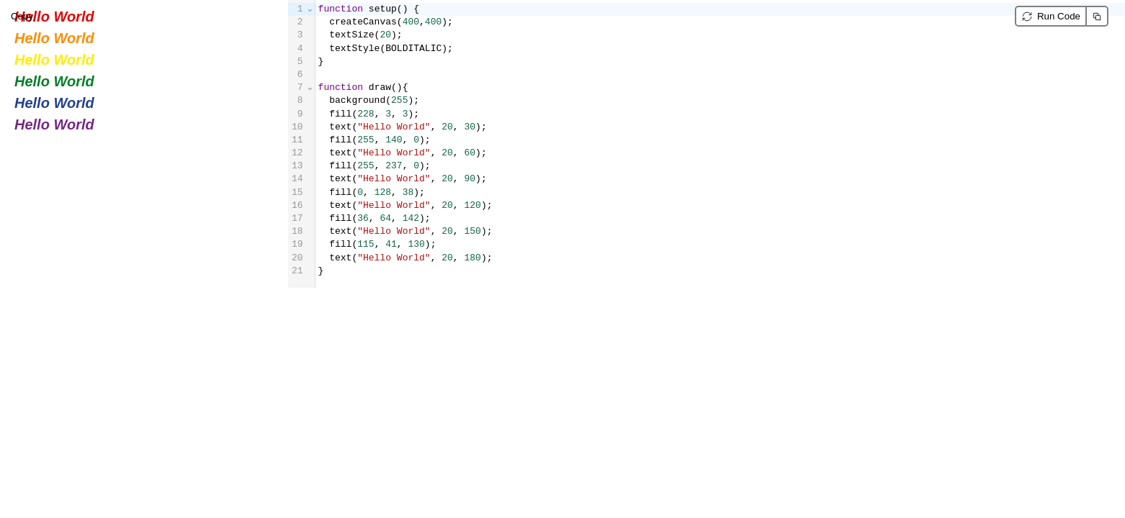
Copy (1097, 16)
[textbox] (720, 144)
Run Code (1058, 16)
